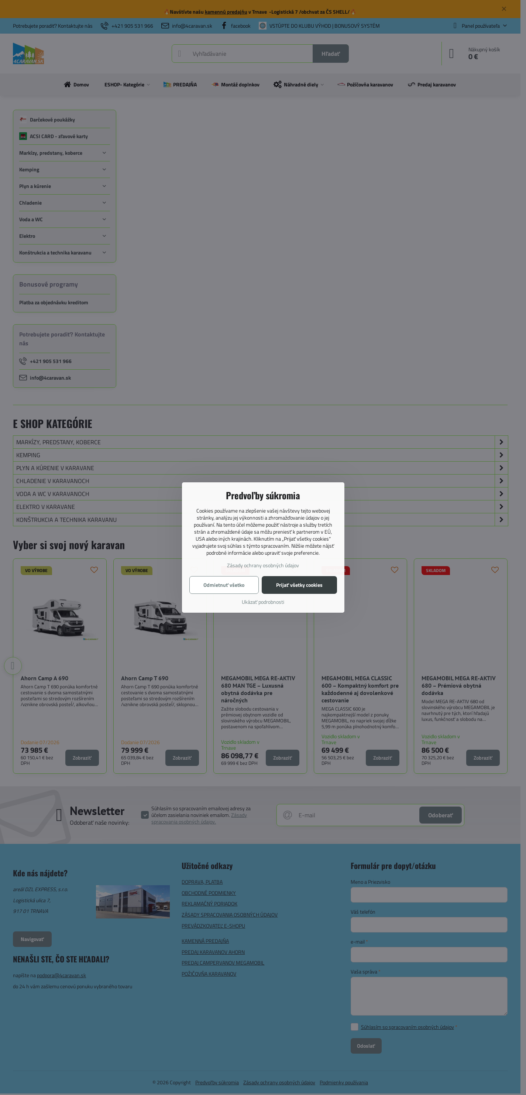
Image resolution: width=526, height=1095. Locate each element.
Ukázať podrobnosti (263, 601)
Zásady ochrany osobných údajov (263, 565)
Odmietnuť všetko (223, 585)
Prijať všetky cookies (299, 585)
